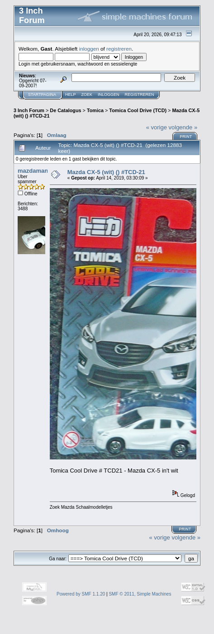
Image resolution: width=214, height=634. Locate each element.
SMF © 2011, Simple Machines (140, 593)
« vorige (156, 127)
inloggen (89, 49)
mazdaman (33, 170)
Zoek (87, 94)
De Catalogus (65, 110)
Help (70, 94)
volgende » (183, 127)
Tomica (95, 110)
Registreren (139, 94)
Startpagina (42, 94)
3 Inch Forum (29, 110)
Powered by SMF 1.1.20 (81, 593)
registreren (119, 49)
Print (186, 136)
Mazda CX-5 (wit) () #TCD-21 (106, 172)
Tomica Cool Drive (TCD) (137, 110)
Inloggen (108, 94)
